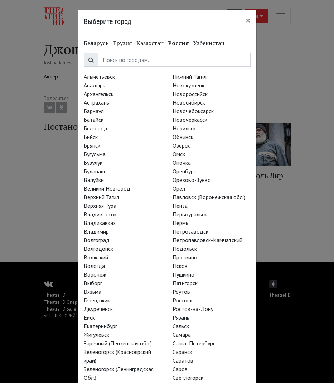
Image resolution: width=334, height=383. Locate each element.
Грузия (122, 43)
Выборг (93, 283)
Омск (179, 154)
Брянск (92, 145)
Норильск (184, 128)
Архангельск (98, 93)
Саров (180, 369)
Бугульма (95, 154)
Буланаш (94, 171)
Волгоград (97, 240)
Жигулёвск (96, 334)
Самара (182, 334)
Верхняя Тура (100, 205)
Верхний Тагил (101, 197)
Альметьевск (99, 76)
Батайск (93, 119)
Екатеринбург (100, 326)
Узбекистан (208, 43)
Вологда (94, 265)
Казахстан (150, 43)
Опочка (182, 162)
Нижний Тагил (190, 76)
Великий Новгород (107, 188)
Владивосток (100, 214)
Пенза (180, 205)
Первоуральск (190, 214)
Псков (180, 265)
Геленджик (97, 300)
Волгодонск (98, 248)
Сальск (181, 326)
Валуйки (94, 179)
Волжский (96, 257)
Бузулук (93, 162)
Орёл (179, 188)
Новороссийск (190, 93)
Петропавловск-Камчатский (207, 240)
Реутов (181, 291)
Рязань (181, 317)
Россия (178, 43)
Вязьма (92, 291)
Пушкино (183, 274)
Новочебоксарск (193, 111)
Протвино (185, 257)
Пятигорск (185, 283)
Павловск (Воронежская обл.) (209, 197)
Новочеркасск (190, 119)
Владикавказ (100, 222)
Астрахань (96, 102)
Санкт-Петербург (194, 343)
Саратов (183, 360)
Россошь (183, 300)
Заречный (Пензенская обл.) (118, 343)
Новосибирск (189, 102)
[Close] (248, 20)
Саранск (182, 351)
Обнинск (183, 136)
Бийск (91, 136)
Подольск (185, 248)
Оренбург (184, 171)
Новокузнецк (188, 85)
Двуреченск (98, 308)
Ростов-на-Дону (193, 308)
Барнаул (94, 111)
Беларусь (96, 43)
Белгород (95, 128)
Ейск (89, 317)
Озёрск (181, 145)
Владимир (96, 231)
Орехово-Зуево (192, 179)
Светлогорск (188, 377)
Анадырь (94, 85)
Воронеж (95, 274)
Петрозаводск (190, 231)
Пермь (180, 222)
